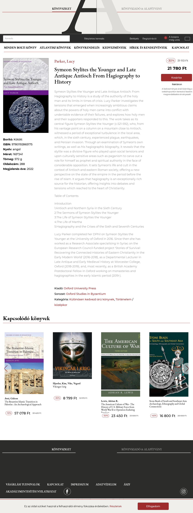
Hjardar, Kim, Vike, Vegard (67, 383)
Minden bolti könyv (20, 48)
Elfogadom (153, 506)
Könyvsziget (61, 8)
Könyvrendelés (86, 48)
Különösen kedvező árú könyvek (91, 299)
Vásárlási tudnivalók (23, 484)
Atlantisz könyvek (55, 48)
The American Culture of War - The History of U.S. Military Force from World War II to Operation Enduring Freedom (118, 408)
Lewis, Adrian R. (109, 401)
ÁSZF (127, 484)
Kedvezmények (114, 48)
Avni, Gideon (11, 398)
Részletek (116, 506)
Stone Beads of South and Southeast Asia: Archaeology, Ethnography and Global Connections (168, 404)
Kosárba (176, 77)
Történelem (124, 299)
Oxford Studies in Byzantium (86, 294)
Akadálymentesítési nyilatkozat (31, 491)
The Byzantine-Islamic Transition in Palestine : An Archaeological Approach (23, 403)
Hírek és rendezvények (148, 48)
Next (187, 368)
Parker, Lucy (64, 61)
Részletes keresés (94, 38)
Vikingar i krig (59, 386)
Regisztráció (149, 38)
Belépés (134, 38)
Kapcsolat (180, 48)
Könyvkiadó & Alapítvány (142, 8)
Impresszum (80, 484)
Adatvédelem (106, 484)
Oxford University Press (80, 288)
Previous (6, 368)
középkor (60, 305)
